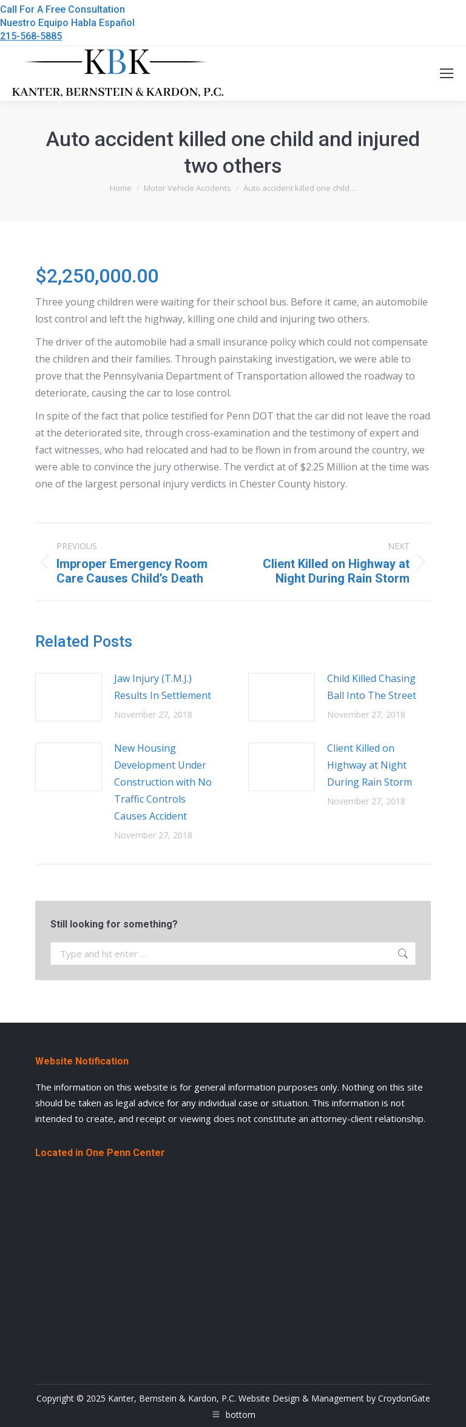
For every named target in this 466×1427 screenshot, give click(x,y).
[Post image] (68, 697)
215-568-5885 (31, 36)
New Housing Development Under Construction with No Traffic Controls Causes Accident (163, 782)
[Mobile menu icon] (446, 73)
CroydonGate (404, 1398)
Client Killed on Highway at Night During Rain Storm (369, 765)
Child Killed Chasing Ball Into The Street (371, 687)
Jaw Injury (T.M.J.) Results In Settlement (162, 687)
